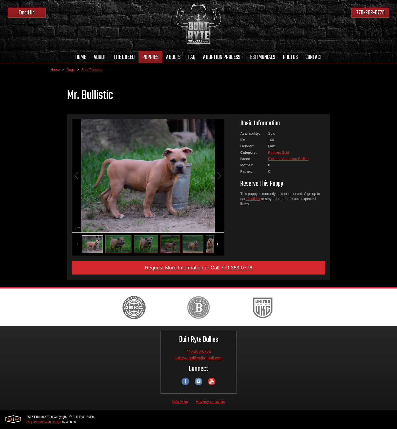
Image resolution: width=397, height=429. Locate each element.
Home (55, 70)
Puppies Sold (278, 152)
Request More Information (174, 267)
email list (253, 199)
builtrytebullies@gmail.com (198, 358)
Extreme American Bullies (288, 159)
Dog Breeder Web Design (44, 422)
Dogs (70, 70)
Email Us (26, 12)
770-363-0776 (370, 12)
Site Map (180, 401)
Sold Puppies (91, 70)
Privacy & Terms (210, 401)
